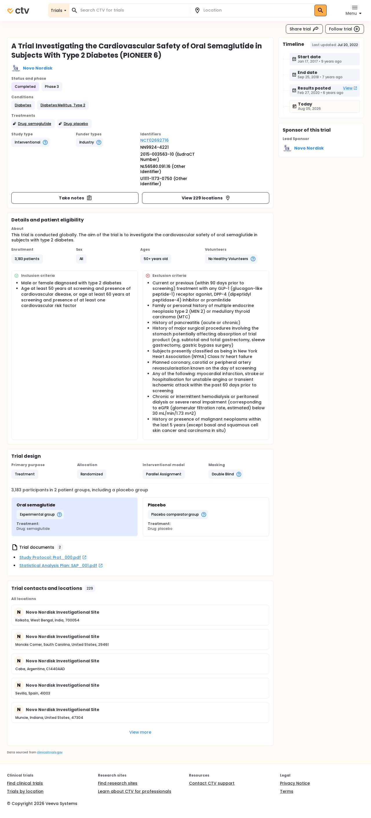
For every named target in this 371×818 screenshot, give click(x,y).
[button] (23, 105)
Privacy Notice (295, 783)
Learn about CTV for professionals (134, 791)
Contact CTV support (211, 783)
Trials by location (25, 791)
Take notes (75, 198)
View (350, 88)
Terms (286, 791)
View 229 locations (206, 198)
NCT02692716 (154, 140)
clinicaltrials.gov (49, 752)
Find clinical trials (25, 783)
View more (140, 732)
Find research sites (117, 783)
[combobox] (133, 10)
